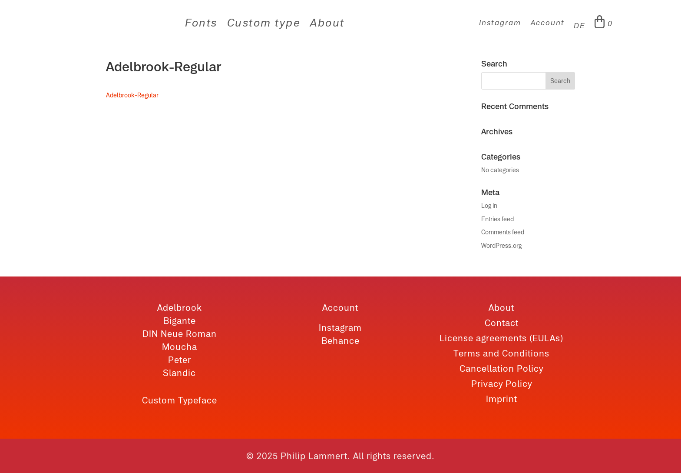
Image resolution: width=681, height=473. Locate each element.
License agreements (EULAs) (501, 338)
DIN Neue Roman (179, 334)
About (327, 24)
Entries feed (497, 219)
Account (547, 23)
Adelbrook (179, 308)
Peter (179, 360)
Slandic (179, 373)
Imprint (501, 399)
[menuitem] (579, 28)
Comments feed (502, 232)
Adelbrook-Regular (132, 95)
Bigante (179, 321)
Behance (340, 341)
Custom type (264, 24)
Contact (502, 323)
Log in (489, 205)
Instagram (500, 23)
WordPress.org (501, 245)
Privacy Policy (501, 384)
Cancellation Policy (501, 368)
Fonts (201, 24)
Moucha (179, 347)
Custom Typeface (179, 400)
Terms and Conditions (501, 353)
